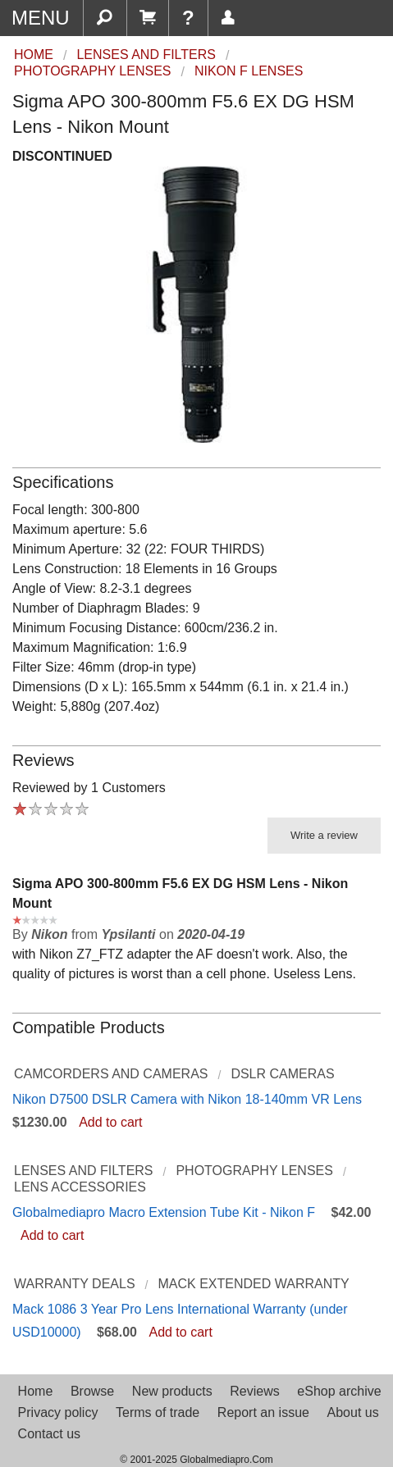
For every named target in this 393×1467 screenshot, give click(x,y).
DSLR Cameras (282, 1074)
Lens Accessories (80, 1187)
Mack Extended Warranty (253, 1284)
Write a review (324, 835)
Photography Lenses (254, 1171)
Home (35, 1391)
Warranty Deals (74, 1284)
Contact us (49, 1434)
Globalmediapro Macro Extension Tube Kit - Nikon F (163, 1212)
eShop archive (339, 1391)
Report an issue (263, 1412)
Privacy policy (58, 1412)
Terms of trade (157, 1412)
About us (353, 1412)
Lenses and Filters (83, 1171)
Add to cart (110, 1122)
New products (172, 1391)
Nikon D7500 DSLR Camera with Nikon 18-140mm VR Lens (187, 1099)
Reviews (254, 1391)
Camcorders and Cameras (111, 1074)
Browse (92, 1391)
